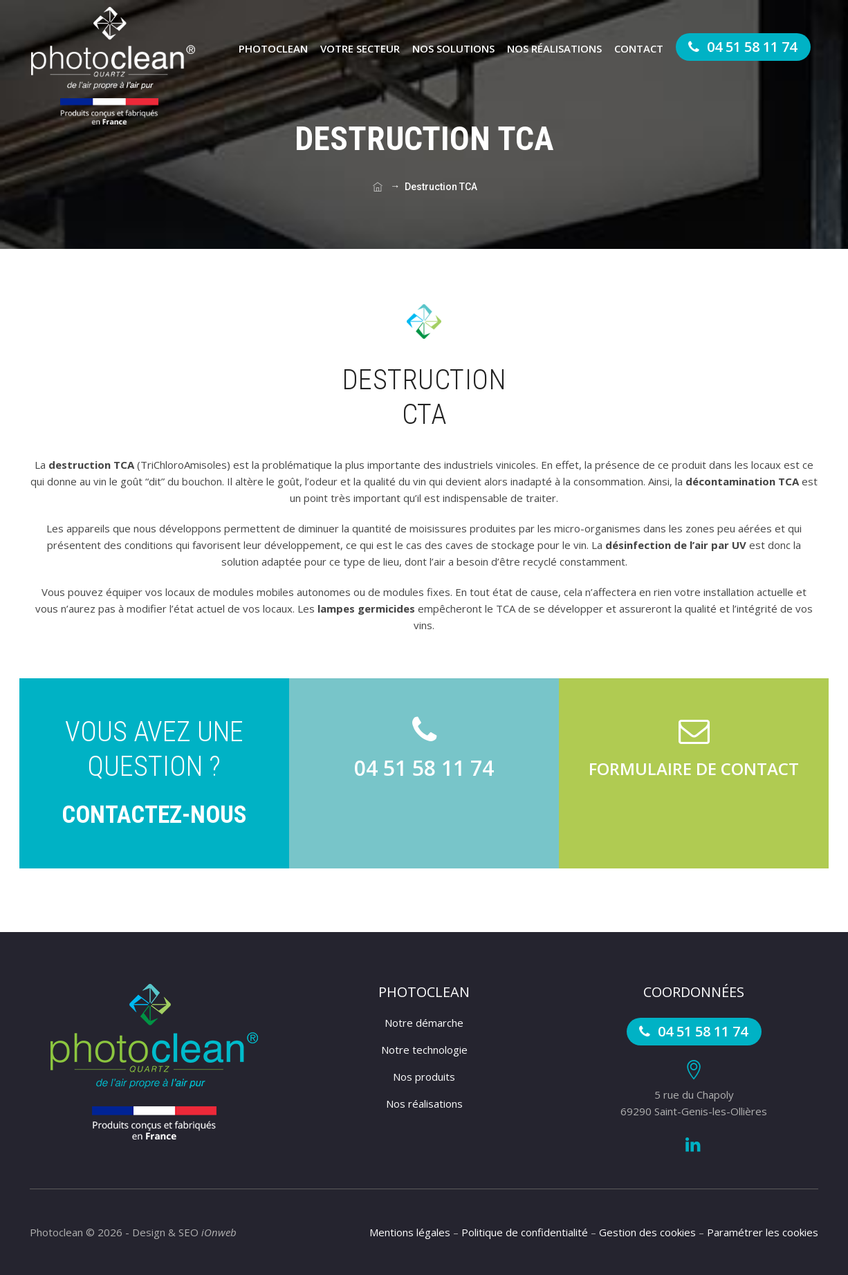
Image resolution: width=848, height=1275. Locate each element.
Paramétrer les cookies (762, 1232)
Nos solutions (453, 48)
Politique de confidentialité (524, 1232)
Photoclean (273, 48)
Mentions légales (409, 1232)
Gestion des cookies (647, 1232)
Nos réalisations (554, 48)
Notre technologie (424, 1050)
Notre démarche (424, 1023)
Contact (638, 48)
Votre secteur (360, 48)
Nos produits (424, 1076)
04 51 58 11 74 (740, 46)
